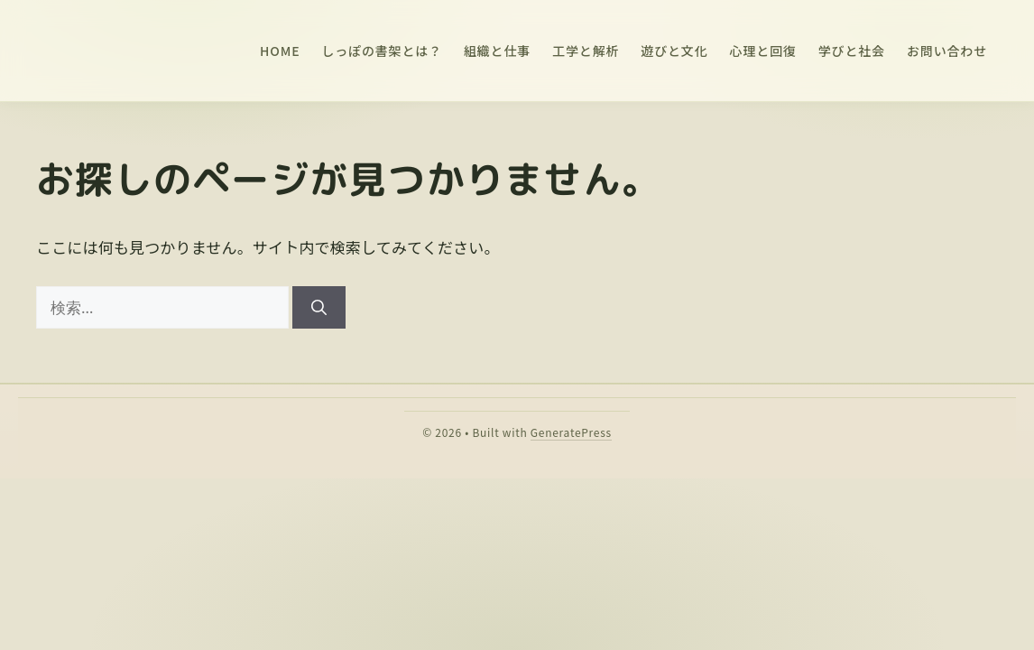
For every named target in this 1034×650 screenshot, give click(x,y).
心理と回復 (763, 51)
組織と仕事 (497, 51)
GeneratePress (571, 432)
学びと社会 (851, 51)
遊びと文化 (674, 51)
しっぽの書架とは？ (381, 51)
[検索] (319, 308)
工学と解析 (585, 51)
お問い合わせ (947, 51)
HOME (280, 51)
